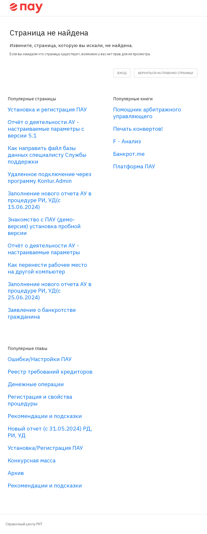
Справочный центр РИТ (24, 524)
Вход (121, 73)
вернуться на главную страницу (165, 73)
